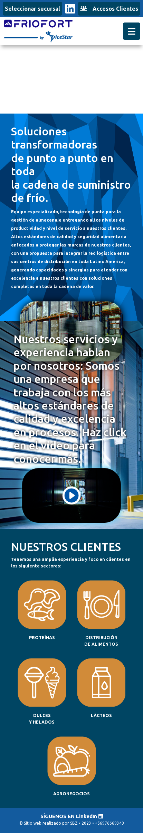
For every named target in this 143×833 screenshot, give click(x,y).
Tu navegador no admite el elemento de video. (71, 75)
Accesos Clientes (109, 9)
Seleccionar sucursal (32, 9)
